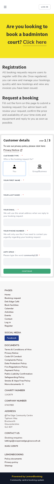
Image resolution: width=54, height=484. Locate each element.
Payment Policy (12, 370)
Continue (27, 271)
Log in (44, 7)
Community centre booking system (27, 480)
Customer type (27, 157)
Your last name (26, 195)
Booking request (13, 298)
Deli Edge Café (12, 301)
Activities (9, 312)
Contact (8, 319)
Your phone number (27, 234)
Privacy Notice (11, 150)
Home (7, 294)
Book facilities (11, 305)
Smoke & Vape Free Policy (17, 380)
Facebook (11, 338)
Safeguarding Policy (14, 377)
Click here (35, 42)
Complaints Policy (13, 360)
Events (8, 315)
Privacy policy (11, 462)
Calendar (9, 308)
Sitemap (9, 465)
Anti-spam (27, 254)
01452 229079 (11, 446)
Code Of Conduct (13, 356)
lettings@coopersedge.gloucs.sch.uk (22, 441)
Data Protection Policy (15, 363)
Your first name (26, 180)
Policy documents (13, 458)
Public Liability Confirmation (19, 373)
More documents (14, 384)
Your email (27, 213)
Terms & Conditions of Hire (18, 349)
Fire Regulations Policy (16, 367)
